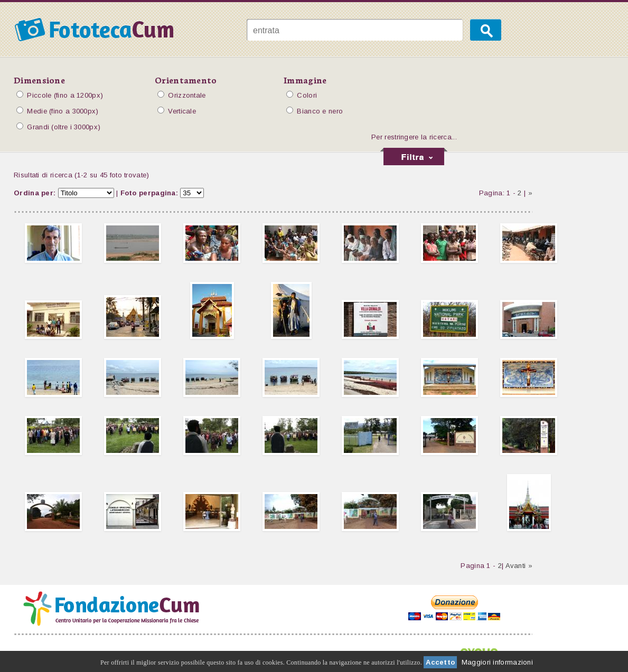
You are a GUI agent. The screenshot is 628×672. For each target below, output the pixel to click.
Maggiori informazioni (497, 662)
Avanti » (518, 566)
